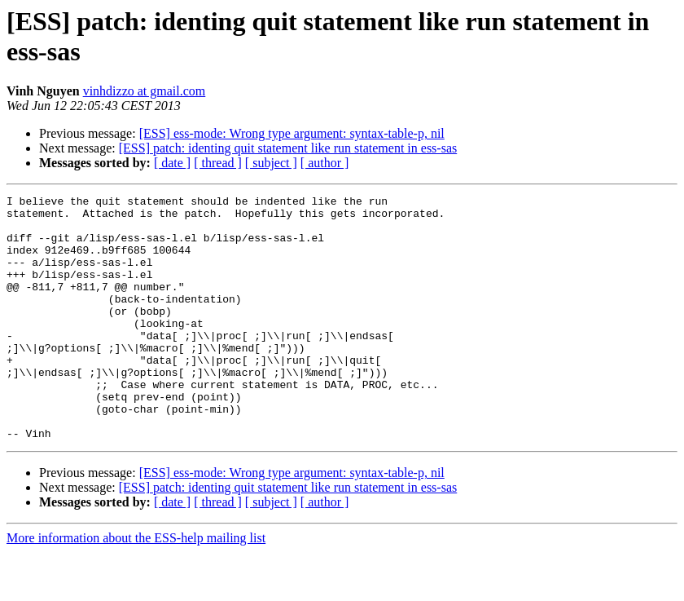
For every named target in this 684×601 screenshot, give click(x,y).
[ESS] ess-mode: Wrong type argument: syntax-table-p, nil (292, 133)
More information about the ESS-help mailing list (136, 587)
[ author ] (324, 163)
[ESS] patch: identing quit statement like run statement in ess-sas (288, 148)
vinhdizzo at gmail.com (144, 91)
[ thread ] (218, 163)
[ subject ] (271, 163)
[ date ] (172, 163)
